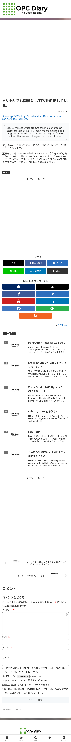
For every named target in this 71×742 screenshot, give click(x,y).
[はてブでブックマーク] (57, 263)
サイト (5, 657)
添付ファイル (9, 676)
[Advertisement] (35, 60)
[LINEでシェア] (13, 271)
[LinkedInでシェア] (35, 271)
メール (7, 647)
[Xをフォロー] (52, 287)
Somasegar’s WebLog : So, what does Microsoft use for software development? (32, 117)
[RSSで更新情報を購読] (35, 316)
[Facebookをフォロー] (18, 294)
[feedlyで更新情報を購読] (52, 308)
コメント (8, 610)
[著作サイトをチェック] (18, 287)
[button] (57, 271)
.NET (6, 172)
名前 (6, 637)
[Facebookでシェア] (35, 263)
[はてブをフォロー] (52, 294)
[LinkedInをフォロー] (52, 301)
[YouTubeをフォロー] (18, 301)
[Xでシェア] (13, 263)
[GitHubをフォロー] (18, 308)
